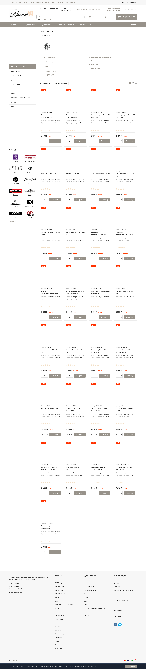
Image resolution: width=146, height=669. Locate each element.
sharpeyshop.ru (14, 660)
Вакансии (117, 586)
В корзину (55, 141)
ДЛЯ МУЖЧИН (48, 25)
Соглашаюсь (131, 666)
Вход (125, 2)
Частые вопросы (89, 586)
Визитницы (95, 68)
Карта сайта (32, 597)
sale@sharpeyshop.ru (113, 10)
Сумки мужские (49, 57)
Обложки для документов (101, 57)
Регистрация (132, 2)
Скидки (11, 2)
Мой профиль (118, 611)
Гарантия (87, 597)
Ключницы (95, 61)
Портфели (58, 626)
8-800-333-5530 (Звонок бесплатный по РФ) (54, 8)
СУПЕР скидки (16, 25)
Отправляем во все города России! (89, 9)
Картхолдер (50, 75)
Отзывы (86, 615)
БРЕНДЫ (134, 25)
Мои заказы (117, 607)
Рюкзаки (94, 64)
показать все (13, 221)
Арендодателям (119, 583)
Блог (85, 605)
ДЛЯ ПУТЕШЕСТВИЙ (67, 25)
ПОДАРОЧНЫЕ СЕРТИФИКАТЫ (64, 605)
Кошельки (46, 66)
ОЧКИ (92, 25)
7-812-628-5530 (15, 584)
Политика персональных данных (18, 597)
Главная (42, 31)
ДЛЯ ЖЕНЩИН (32, 25)
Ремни (57, 641)
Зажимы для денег (52, 71)
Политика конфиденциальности (94, 608)
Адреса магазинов (37, 2)
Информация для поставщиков (124, 590)
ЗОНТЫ (83, 25)
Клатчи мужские (51, 62)
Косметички (59, 619)
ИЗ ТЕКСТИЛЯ (59, 608)
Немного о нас (50, 2)
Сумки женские (60, 615)
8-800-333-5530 (15, 587)
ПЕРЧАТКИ (58, 612)
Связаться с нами (114, 8)
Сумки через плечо (48, 19)
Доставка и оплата (22, 2)
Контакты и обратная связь (66, 2)
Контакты (87, 612)
